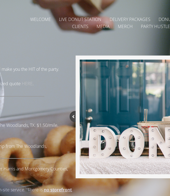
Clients (80, 26)
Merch (125, 26)
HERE (27, 84)
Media (103, 26)
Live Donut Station (80, 19)
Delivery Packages (130, 19)
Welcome (40, 19)
